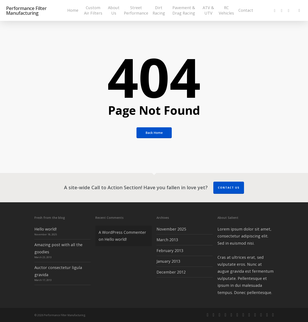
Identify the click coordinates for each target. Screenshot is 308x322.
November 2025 (171, 229)
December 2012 (171, 272)
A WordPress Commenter (122, 232)
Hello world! (45, 229)
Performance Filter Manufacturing (26, 11)
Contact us (228, 187)
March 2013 (167, 239)
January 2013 (168, 261)
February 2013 (170, 250)
